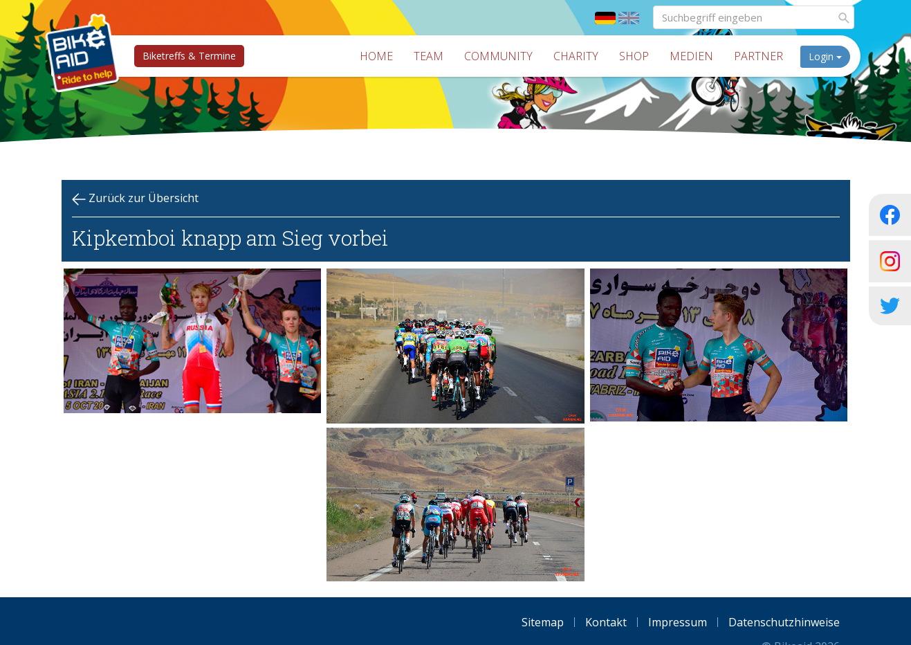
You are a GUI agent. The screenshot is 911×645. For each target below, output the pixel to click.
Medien (696, 56)
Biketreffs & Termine (185, 55)
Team (433, 56)
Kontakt (606, 622)
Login (830, 56)
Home (381, 56)
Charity (580, 56)
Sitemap (543, 622)
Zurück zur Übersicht (135, 198)
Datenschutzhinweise (784, 622)
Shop (639, 56)
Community (503, 56)
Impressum (677, 622)
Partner (763, 56)
